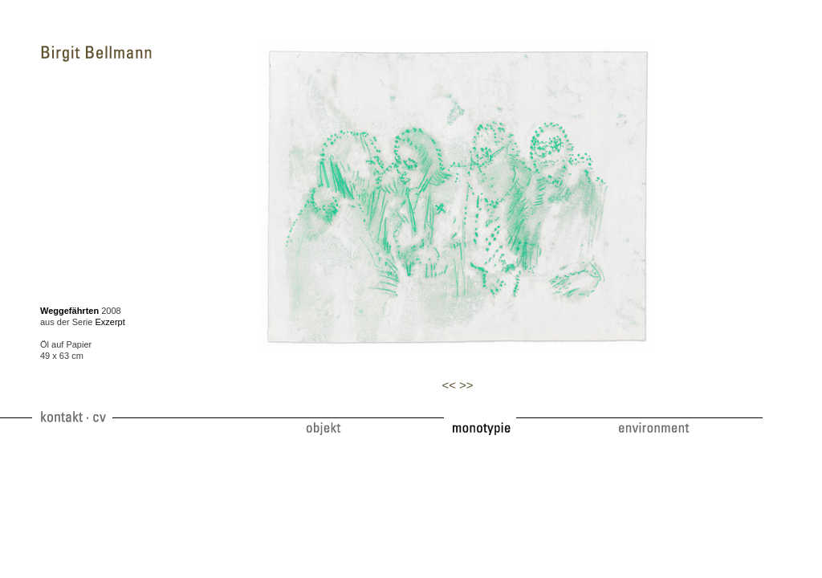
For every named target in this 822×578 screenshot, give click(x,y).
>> (466, 385)
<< (449, 385)
